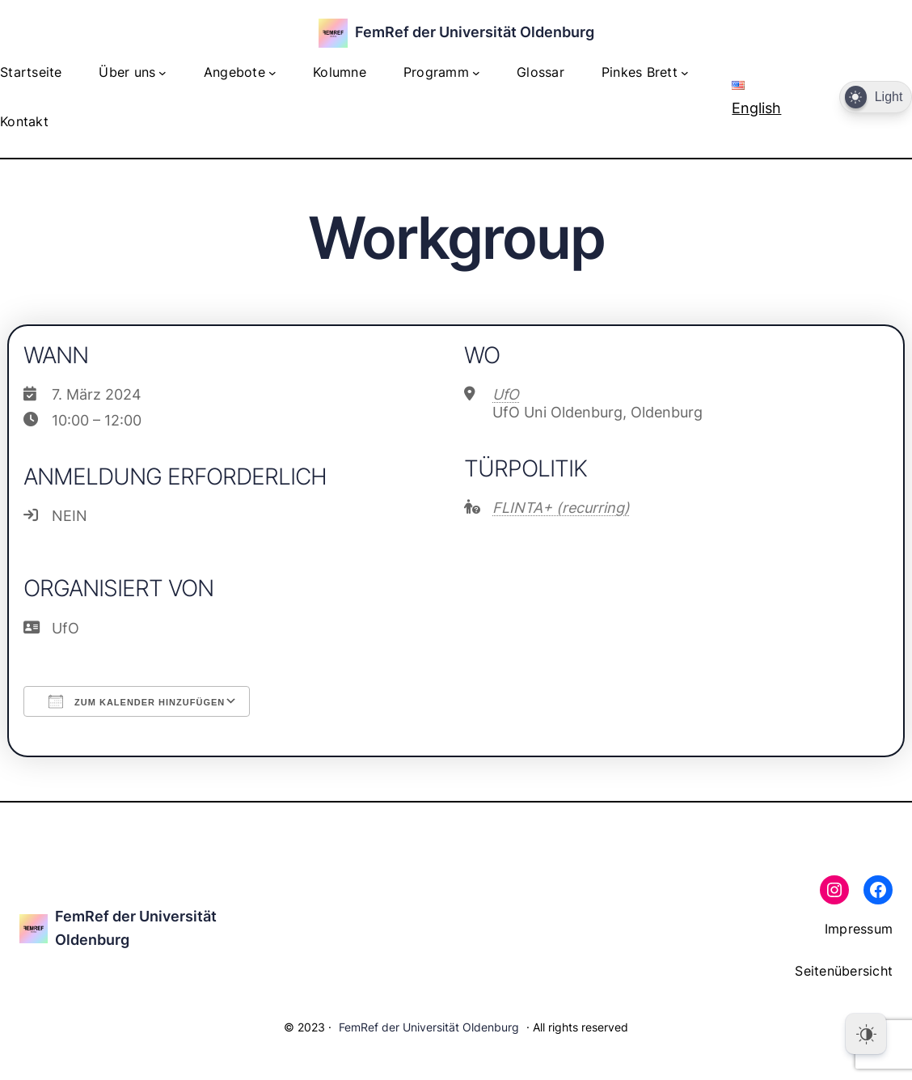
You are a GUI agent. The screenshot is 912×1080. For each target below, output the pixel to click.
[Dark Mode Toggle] (875, 97)
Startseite (31, 72)
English (756, 98)
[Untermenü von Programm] (476, 73)
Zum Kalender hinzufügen (137, 701)
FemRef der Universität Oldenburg (474, 31)
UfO (505, 394)
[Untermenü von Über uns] (162, 73)
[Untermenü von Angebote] (272, 73)
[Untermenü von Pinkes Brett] (685, 73)
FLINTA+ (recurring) (561, 507)
